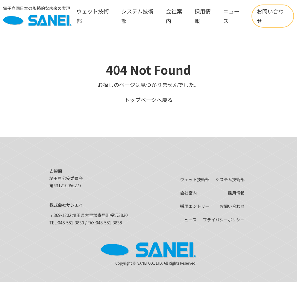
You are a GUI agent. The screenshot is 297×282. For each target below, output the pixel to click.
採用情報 (236, 193)
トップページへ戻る (148, 100)
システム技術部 (230, 179)
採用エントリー (194, 206)
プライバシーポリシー (224, 220)
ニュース (188, 220)
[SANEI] (37, 16)
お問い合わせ (270, 16)
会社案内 (188, 193)
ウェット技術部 (194, 179)
